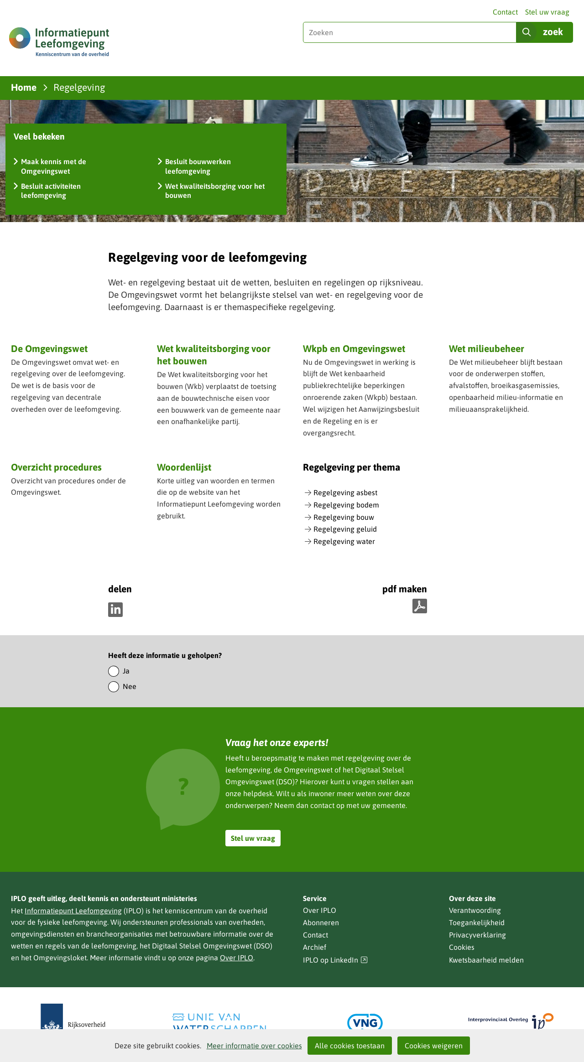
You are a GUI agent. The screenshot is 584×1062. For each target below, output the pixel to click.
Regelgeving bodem (346, 505)
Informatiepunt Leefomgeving (73, 911)
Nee (129, 686)
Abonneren (321, 922)
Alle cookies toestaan (350, 1045)
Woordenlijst (184, 466)
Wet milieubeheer (486, 348)
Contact (505, 12)
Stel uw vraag (547, 12)
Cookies (461, 947)
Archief (314, 947)
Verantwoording (475, 910)
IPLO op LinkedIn (335, 960)
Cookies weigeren (434, 1045)
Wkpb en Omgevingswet (354, 348)
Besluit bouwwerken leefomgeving (198, 166)
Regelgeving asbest (345, 492)
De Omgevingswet (49, 348)
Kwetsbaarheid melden (486, 960)
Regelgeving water (344, 541)
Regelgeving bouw (343, 517)
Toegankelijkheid (477, 922)
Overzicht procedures (56, 466)
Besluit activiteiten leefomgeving (51, 191)
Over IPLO (236, 957)
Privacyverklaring (477, 935)
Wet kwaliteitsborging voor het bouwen (214, 354)
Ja (126, 671)
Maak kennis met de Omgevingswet (53, 166)
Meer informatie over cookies (254, 1045)
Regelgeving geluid (345, 529)
